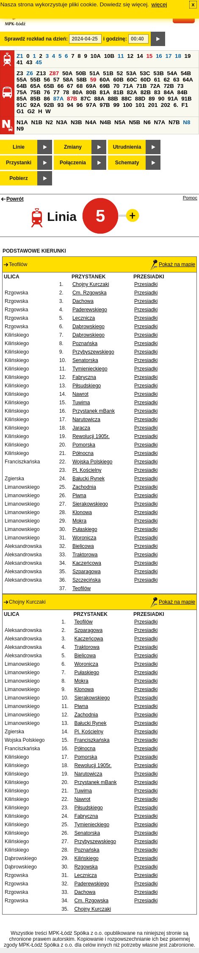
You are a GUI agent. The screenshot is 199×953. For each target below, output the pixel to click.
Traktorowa (85, 555)
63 (176, 79)
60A (105, 79)
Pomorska (83, 445)
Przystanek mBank (93, 411)
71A (128, 86)
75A (22, 92)
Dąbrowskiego (88, 326)
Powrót (15, 199)
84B (182, 92)
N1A (22, 122)
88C (127, 98)
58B (82, 79)
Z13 (41, 73)
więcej (159, 4)
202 (165, 105)
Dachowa (83, 301)
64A (187, 79)
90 (161, 98)
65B (49, 86)
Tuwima (81, 403)
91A (173, 98)
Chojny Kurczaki (90, 284)
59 (93, 79)
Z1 (20, 56)
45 (39, 62)
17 (168, 56)
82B (146, 92)
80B (91, 92)
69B (105, 86)
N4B (105, 122)
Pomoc (190, 197)
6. (176, 105)
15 (149, 56)
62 (166, 79)
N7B (174, 122)
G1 (20, 111)
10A (96, 56)
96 (80, 105)
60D (146, 79)
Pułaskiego (84, 529)
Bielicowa (83, 546)
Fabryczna (84, 377)
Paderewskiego (89, 310)
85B (35, 98)
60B (118, 79)
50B (81, 73)
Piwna (79, 495)
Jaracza (81, 428)
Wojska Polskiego (92, 462)
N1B (36, 122)
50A (67, 73)
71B (141, 86)
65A (35, 86)
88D (140, 98)
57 (56, 79)
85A (22, 98)
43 (29, 62)
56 (47, 79)
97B (105, 105)
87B (72, 98)
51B (108, 73)
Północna (83, 453)
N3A (62, 122)
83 (157, 92)
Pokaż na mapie (172, 264)
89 (152, 98)
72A (155, 86)
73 (180, 86)
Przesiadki (146, 284)
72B (168, 86)
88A (99, 98)
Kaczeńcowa (86, 563)
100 (127, 105)
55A (22, 79)
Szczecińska (86, 580)
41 (20, 62)
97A (91, 105)
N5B (134, 122)
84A (168, 92)
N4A (91, 122)
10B (109, 56)
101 (140, 105)
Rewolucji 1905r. (91, 436)
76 (47, 92)
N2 (49, 122)
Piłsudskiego (86, 386)
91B (186, 98)
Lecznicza (83, 318)
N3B (76, 122)
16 (159, 56)
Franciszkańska (91, 740)
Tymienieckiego (90, 369)
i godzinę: (115, 39)
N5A (120, 122)
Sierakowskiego (90, 504)
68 (80, 86)
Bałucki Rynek (88, 479)
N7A (160, 122)
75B (35, 92)
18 (178, 56)
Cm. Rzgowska (89, 293)
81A (105, 92)
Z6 (29, 73)
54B (186, 73)
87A (58, 98)
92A (35, 105)
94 (70, 105)
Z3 (20, 73)
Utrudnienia (127, 147)
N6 (147, 122)
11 (121, 56)
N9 (20, 128)
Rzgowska (85, 867)
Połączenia (73, 163)
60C (132, 79)
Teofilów (81, 588)
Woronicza (84, 538)
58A (68, 79)
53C (145, 73)
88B (113, 98)
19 (188, 56)
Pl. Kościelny (87, 470)
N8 (186, 122)
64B (22, 86)
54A (172, 73)
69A (91, 86)
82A (132, 92)
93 (60, 105)
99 (116, 105)
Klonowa (82, 512)
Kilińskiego (86, 858)
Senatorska (85, 360)
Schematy (127, 163)
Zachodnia (84, 487)
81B (118, 92)
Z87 (54, 73)
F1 (185, 105)
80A (77, 92)
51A (94, 73)
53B (158, 73)
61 (157, 79)
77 (56, 92)
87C (85, 98)
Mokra (79, 521)
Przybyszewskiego (93, 352)
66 (60, 86)
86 (47, 98)
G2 (31, 111)
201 (153, 105)
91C (22, 105)
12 (130, 56)
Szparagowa (86, 572)
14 (140, 56)
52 (120, 73)
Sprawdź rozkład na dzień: (36, 39)
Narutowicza (86, 419)
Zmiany (73, 147)
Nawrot (80, 394)
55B (35, 79)
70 (116, 86)
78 (66, 92)
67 (70, 86)
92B (49, 105)
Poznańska (84, 343)
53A (131, 73)
